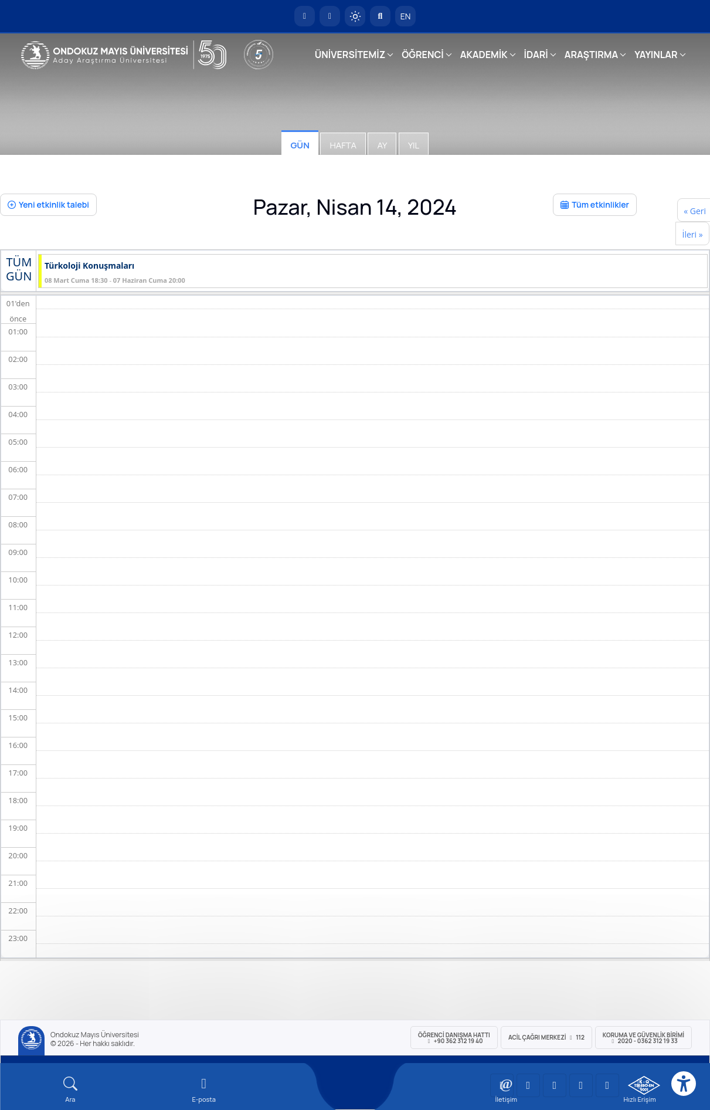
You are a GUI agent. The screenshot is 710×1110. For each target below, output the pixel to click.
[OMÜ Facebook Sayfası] (607, 1085)
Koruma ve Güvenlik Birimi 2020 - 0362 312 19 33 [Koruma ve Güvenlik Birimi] (643, 1038)
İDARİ (536, 54)
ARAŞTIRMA (591, 54)
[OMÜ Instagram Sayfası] (554, 1085)
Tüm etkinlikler (594, 204)
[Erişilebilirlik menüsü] (683, 1083)
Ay (382, 145)
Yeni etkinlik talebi (48, 204)
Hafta (342, 145)
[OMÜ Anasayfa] (304, 16)
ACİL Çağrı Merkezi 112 (546, 1037)
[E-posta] (330, 16)
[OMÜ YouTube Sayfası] (502, 1085)
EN (405, 16)
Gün (300, 145)
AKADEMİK (484, 54)
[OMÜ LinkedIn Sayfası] (528, 1085)
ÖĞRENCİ (422, 54)
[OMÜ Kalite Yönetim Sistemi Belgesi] (644, 1085)
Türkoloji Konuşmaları (89, 266)
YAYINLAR (655, 54)
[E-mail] (204, 1090)
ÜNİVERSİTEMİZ (350, 54)
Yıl (413, 145)
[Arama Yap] (380, 16)
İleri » (692, 234)
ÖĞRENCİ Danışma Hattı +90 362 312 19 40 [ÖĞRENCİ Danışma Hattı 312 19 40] (454, 1038)
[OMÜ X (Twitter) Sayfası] (581, 1085)
